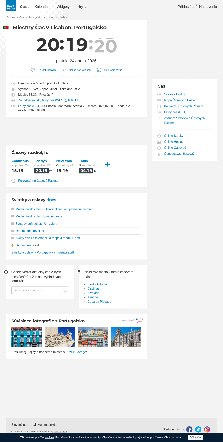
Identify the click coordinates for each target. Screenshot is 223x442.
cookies (49, 437)
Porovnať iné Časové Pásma (38, 181)
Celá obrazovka (113, 71)
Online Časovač (175, 148)
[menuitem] (25, 7)
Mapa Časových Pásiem (180, 101)
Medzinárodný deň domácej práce (36, 217)
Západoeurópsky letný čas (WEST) (42, 101)
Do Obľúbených (47, 71)
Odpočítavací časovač (179, 154)
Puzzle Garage (76, 353)
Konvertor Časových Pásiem (183, 107)
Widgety (75, 7)
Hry (96, 7)
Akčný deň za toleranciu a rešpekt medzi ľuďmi (45, 239)
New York (64, 162)
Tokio (84, 162)
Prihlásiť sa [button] (182, 7)
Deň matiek (23, 246)
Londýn (41, 162)
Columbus (20, 162)
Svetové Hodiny (175, 95)
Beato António (97, 285)
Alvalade (93, 294)
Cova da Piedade (99, 302)
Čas (25, 7)
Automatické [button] (46, 426)
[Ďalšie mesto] (107, 165)
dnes (51, 201)
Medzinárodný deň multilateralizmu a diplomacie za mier (52, 210)
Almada (93, 298)
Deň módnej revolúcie (28, 232)
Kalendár (48, 7)
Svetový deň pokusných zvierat (34, 224)
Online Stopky (173, 137)
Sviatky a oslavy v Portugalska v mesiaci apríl (42, 253)
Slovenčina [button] (18, 426)
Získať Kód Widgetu (80, 71)
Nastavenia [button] (207, 7)
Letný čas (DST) (29, 107)
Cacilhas (93, 289)
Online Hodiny (174, 143)
